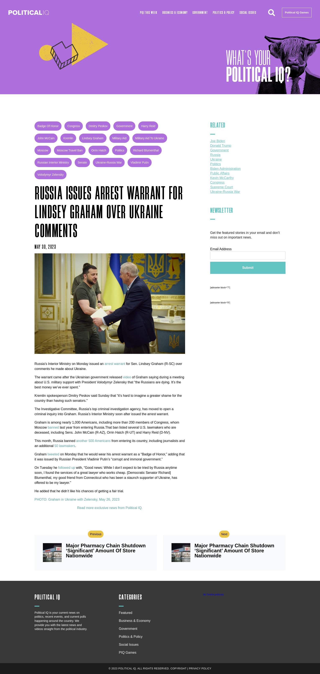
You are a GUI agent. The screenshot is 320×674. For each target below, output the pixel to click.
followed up (66, 467)
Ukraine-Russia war (109, 162)
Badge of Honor (48, 126)
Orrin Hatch (98, 150)
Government (200, 12)
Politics (119, 150)
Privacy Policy (200, 668)
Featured (125, 613)
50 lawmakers (64, 446)
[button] (271, 12)
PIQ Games (127, 652)
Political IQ (47, 597)
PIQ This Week (148, 12)
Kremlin (68, 138)
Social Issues (247, 12)
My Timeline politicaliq (213, 594)
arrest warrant (115, 364)
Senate (82, 162)
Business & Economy (175, 12)
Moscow (42, 150)
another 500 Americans (93, 441)
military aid (119, 138)
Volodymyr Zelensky (50, 174)
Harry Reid (148, 126)
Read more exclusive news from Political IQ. (110, 508)
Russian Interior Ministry (53, 162)
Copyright (178, 668)
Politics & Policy (223, 12)
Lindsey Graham (93, 138)
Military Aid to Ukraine (149, 138)
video (127, 377)
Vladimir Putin (139, 162)
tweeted (53, 454)
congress (73, 126)
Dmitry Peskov (98, 126)
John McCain (46, 138)
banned (53, 427)
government (124, 126)
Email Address (221, 249)
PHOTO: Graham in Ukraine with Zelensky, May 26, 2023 (77, 499)
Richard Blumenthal (146, 150)
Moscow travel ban (69, 150)
